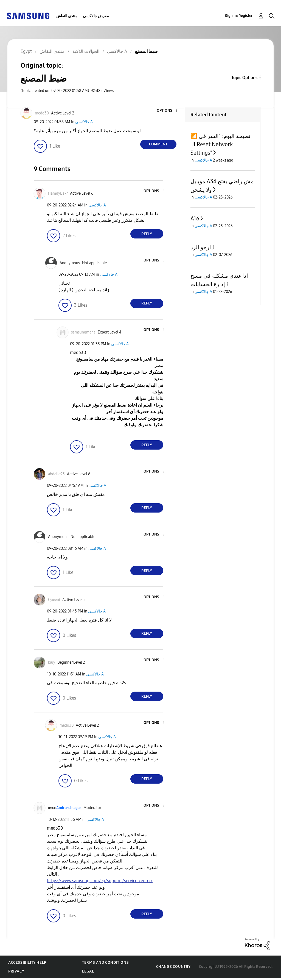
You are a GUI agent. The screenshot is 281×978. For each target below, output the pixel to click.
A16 (194, 218)
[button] (166, 110)
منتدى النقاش (66, 16)
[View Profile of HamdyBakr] (58, 193)
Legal (88, 971)
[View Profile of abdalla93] (56, 474)
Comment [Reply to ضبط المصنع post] (158, 144)
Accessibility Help (27, 962)
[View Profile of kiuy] (51, 662)
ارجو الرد (200, 247)
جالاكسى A (84, 122)
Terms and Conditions (105, 962)
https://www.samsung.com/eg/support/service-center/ (100, 880)
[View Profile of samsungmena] (83, 332)
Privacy (16, 971)
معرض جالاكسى (96, 16)
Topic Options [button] (244, 77)
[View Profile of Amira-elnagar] (68, 808)
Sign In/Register (239, 15)
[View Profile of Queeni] (54, 599)
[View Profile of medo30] (42, 113)
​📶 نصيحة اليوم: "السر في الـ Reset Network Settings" (220, 144)
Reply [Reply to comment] (146, 234)
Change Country (173, 966)
